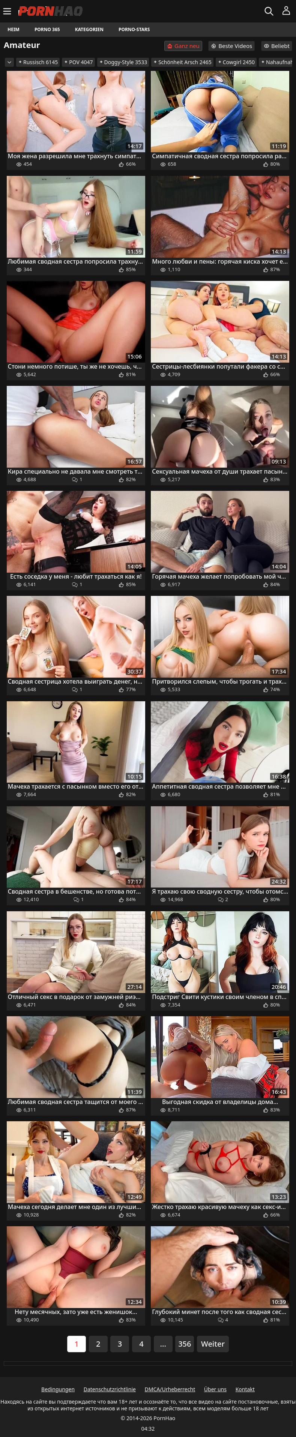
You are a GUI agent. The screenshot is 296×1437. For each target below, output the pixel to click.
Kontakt (245, 1389)
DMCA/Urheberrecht (170, 1389)
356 (184, 1344)
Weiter (213, 1344)
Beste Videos (231, 46)
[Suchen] (270, 11)
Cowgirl (236, 62)
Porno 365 (47, 29)
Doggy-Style (123, 62)
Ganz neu (183, 46)
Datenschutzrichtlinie (110, 1389)
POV (78, 62)
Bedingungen (58, 1389)
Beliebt (277, 46)
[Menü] (8, 11)
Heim (14, 29)
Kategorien (89, 29)
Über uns (215, 1389)
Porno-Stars (134, 29)
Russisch (38, 62)
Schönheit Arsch (182, 62)
